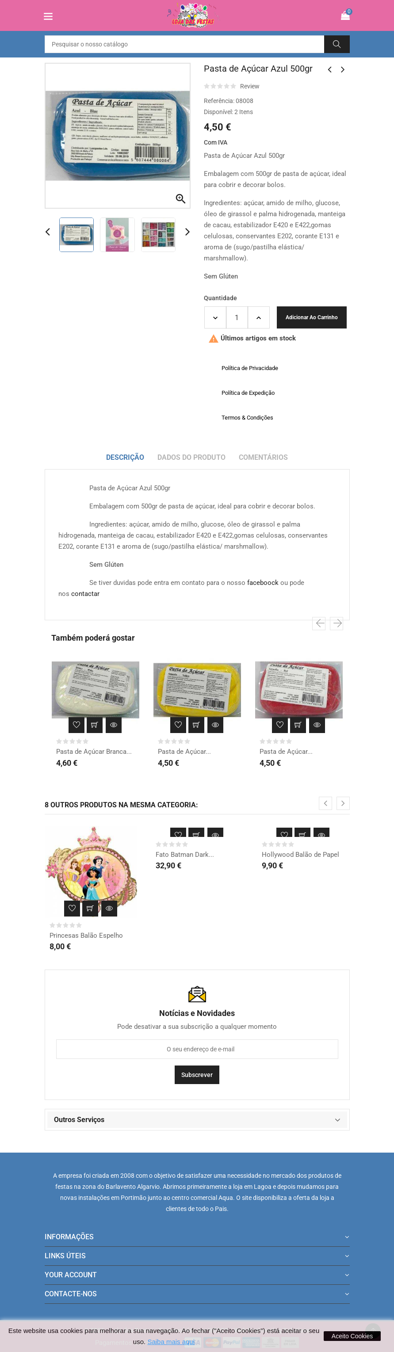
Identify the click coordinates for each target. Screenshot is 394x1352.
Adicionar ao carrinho (312, 317)
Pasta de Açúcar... (184, 752)
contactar (85, 594)
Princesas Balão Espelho (86, 936)
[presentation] (318, 623)
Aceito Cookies (352, 1336)
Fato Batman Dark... (185, 855)
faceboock (263, 583)
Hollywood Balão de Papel (300, 855)
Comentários (263, 457)
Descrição (125, 457)
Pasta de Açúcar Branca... (94, 752)
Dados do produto (191, 457)
